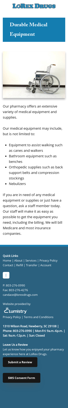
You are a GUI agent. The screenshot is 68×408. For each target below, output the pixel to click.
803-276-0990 (15, 285)
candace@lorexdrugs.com (20, 295)
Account (45, 265)
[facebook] (6, 275)
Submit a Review (20, 362)
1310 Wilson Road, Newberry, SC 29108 (30, 326)
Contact (8, 265)
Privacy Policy (48, 260)
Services (31, 260)
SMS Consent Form (21, 378)
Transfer (31, 265)
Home (7, 260)
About (18, 260)
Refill (20, 265)
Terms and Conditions (38, 317)
